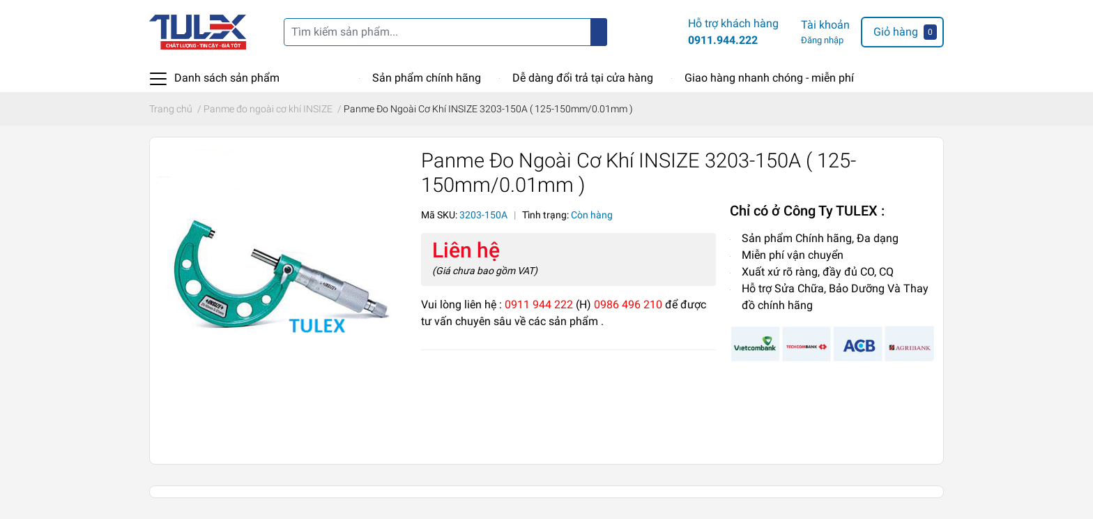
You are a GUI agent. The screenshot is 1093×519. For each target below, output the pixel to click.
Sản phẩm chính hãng (426, 77)
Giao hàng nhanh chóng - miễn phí (769, 77)
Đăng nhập (822, 40)
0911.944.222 (723, 40)
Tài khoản (825, 24)
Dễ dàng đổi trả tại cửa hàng (582, 77)
